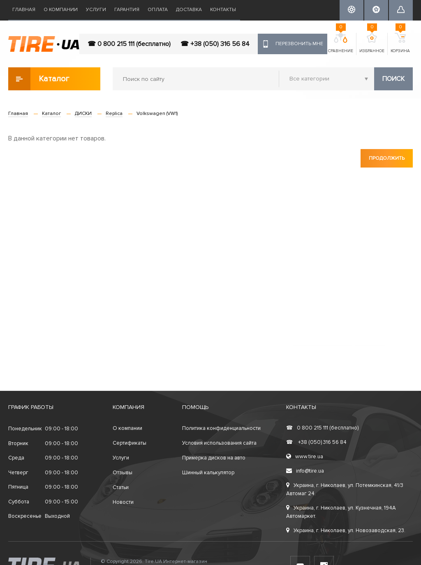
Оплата (158, 10)
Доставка (189, 10)
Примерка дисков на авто (213, 458)
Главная (23, 10)
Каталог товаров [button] (39, 78)
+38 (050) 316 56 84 (316, 442)
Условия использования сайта (219, 443)
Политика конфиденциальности (221, 428)
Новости (123, 502)
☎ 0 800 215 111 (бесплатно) (129, 44)
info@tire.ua (305, 471)
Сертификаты (129, 443)
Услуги (96, 10)
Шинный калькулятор (208, 472)
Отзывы (122, 472)
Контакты (223, 10)
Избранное (371, 43)
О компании (61, 10)
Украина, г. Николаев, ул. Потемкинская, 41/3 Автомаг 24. (344, 489)
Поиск (393, 79)
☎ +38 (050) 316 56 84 (215, 44)
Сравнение (340, 43)
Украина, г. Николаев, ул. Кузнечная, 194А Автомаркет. (341, 512)
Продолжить (387, 158)
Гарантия (126, 10)
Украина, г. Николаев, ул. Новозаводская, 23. (345, 530)
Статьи (121, 487)
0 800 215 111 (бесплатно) (322, 428)
